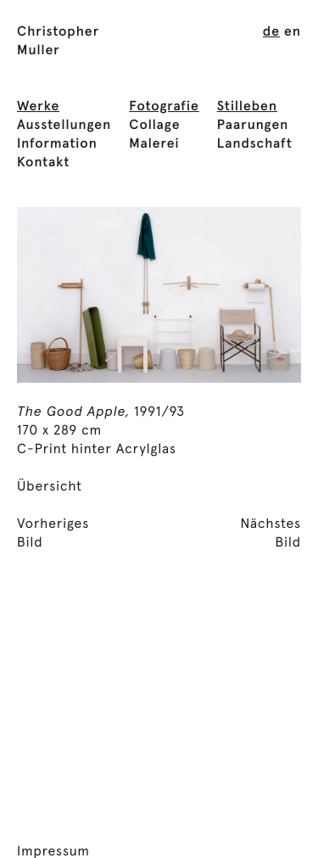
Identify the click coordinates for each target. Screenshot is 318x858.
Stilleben (247, 107)
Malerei (154, 144)
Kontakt (43, 163)
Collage (154, 125)
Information (57, 144)
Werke (38, 107)
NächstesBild (270, 534)
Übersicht (49, 487)
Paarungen (253, 125)
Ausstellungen (64, 125)
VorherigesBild (53, 534)
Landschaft (255, 144)
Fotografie (164, 107)
